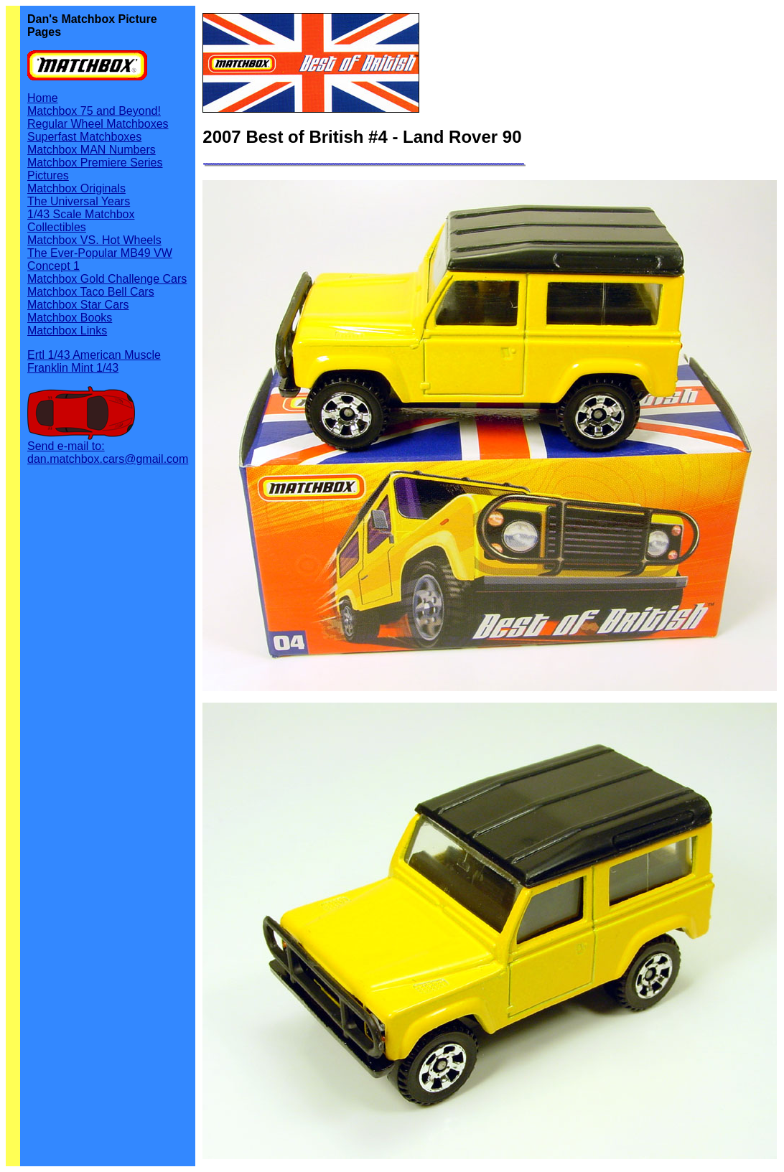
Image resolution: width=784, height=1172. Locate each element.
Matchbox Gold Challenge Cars (107, 279)
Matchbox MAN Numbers (91, 150)
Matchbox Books (69, 317)
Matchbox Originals (76, 188)
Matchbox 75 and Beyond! (94, 111)
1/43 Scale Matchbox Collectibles (80, 220)
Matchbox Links (67, 330)
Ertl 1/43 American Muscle (94, 355)
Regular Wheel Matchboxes (98, 124)
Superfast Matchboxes (84, 137)
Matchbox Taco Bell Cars (90, 292)
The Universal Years (78, 201)
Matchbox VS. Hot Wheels (94, 240)
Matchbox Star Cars (78, 305)
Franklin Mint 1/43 (72, 368)
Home (42, 98)
